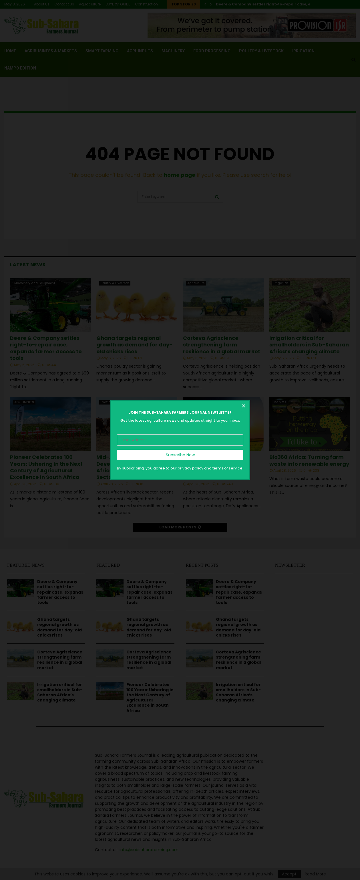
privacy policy (190, 468)
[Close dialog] (243, 407)
